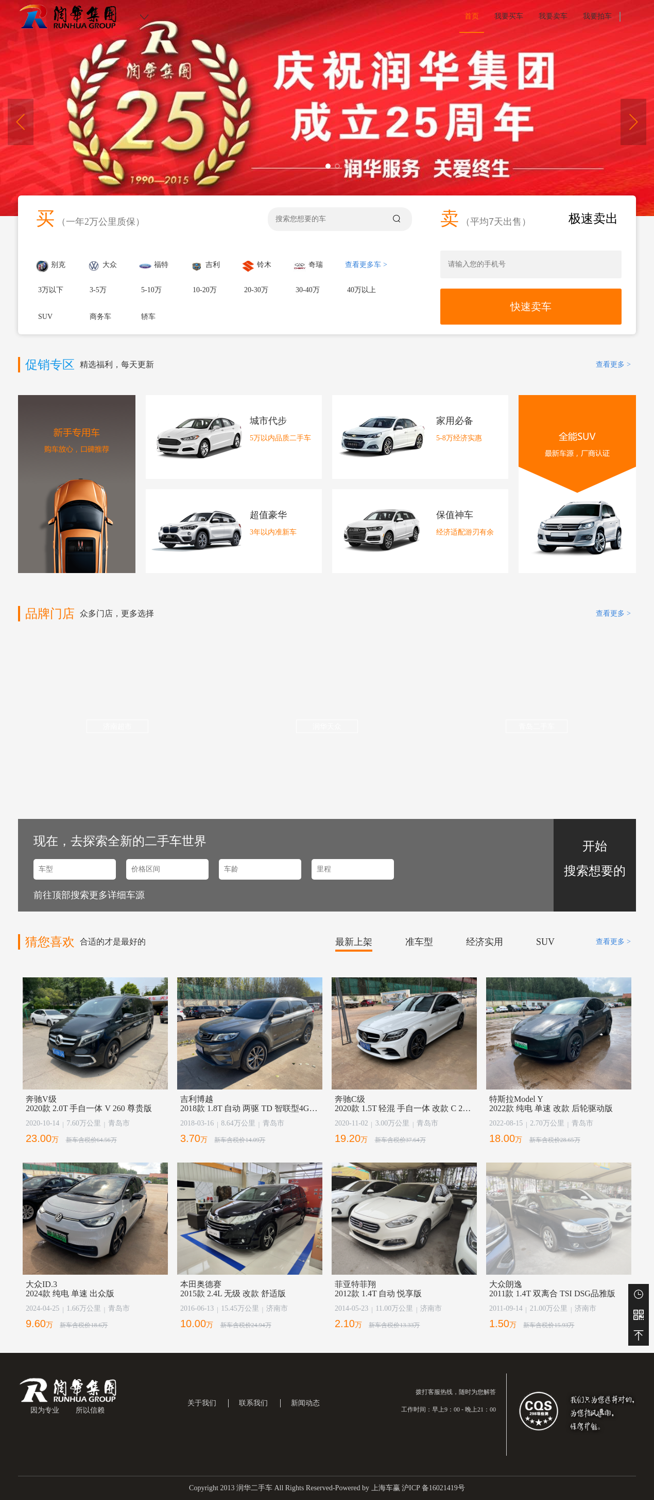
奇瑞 (308, 266)
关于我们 (201, 1403)
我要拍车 (597, 16)
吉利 (205, 266)
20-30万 (256, 290)
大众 (102, 266)
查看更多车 (366, 265)
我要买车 (508, 16)
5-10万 (151, 290)
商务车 (100, 316)
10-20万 (205, 290)
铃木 (256, 266)
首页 (471, 16)
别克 (50, 266)
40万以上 (361, 290)
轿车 (148, 316)
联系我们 (253, 1403)
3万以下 (50, 290)
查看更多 (613, 364)
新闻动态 (305, 1403)
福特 (153, 266)
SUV (45, 316)
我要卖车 (553, 16)
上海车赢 (385, 1488)
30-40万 (308, 290)
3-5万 (98, 290)
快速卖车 (531, 306)
